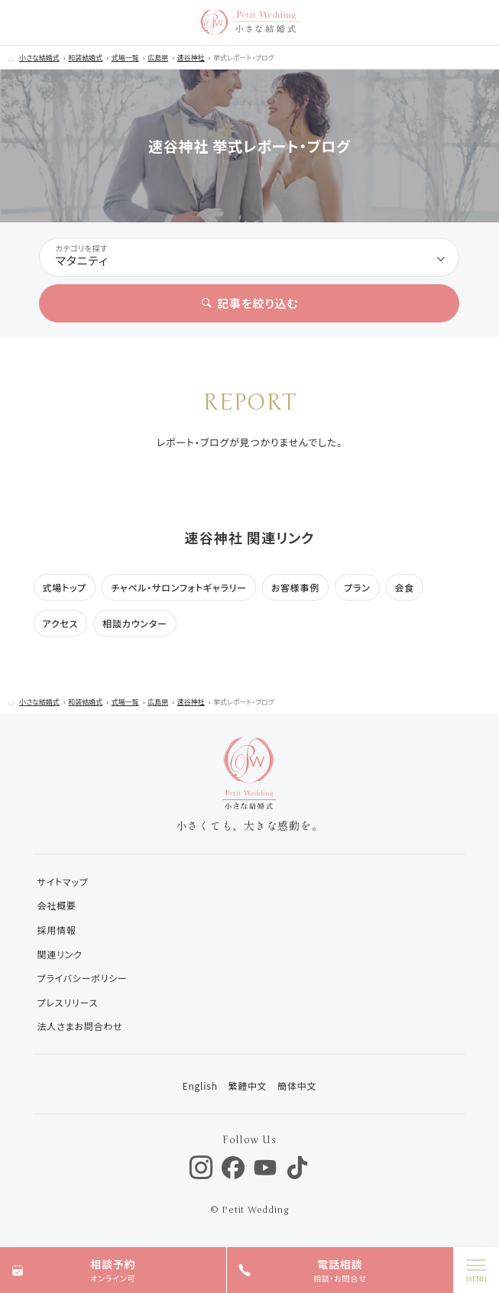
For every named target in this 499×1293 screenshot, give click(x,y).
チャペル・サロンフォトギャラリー (179, 587)
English (200, 1085)
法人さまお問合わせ (80, 1025)
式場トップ (65, 587)
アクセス (61, 623)
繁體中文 (247, 1085)
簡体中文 (296, 1085)
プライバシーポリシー (82, 977)
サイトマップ (63, 881)
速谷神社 (191, 58)
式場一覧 (125, 58)
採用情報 (56, 929)
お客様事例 (295, 587)
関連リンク (60, 954)
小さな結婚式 (39, 58)
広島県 (157, 58)
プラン (357, 587)
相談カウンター (134, 623)
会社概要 (56, 905)
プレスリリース (68, 1002)
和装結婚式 (85, 58)
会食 (405, 587)
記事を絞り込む (250, 303)
